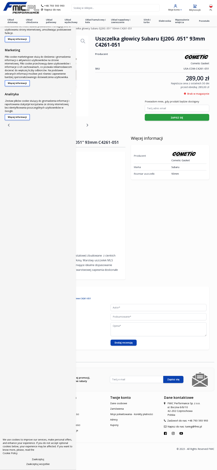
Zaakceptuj (38, 459)
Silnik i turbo (147, 21)
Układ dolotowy (12, 21)
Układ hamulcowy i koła (95, 21)
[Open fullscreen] (83, 41)
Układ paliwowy (51, 21)
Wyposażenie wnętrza (182, 21)
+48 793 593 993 (54, 5)
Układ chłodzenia (32, 21)
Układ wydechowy (71, 21)
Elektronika (165, 20)
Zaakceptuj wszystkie (38, 464)
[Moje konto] (175, 7)
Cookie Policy (10, 453)
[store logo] (21, 8)
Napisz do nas (52, 9)
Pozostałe (204, 20)
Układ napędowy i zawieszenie (120, 21)
